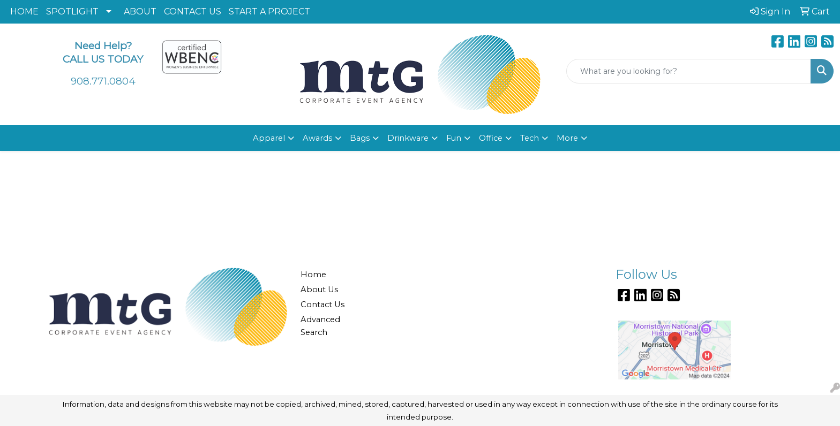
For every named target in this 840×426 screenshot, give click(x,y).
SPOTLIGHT (72, 11)
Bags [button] (360, 138)
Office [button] (490, 138)
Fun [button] (453, 138)
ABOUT (140, 11)
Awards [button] (317, 138)
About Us (319, 289)
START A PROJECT (269, 11)
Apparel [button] (269, 138)
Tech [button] (529, 138)
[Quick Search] (688, 71)
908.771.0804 (103, 81)
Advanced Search (320, 326)
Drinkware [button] (408, 138)
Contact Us (322, 304)
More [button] (567, 138)
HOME (24, 11)
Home (313, 274)
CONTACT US (192, 11)
